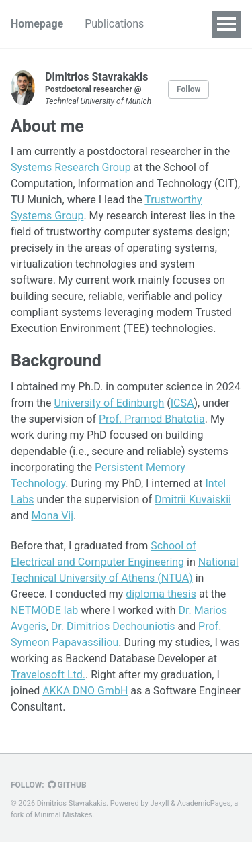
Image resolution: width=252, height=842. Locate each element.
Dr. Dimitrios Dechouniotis (113, 626)
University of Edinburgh (109, 403)
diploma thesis (161, 594)
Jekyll (159, 803)
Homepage (37, 23)
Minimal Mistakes (63, 814)
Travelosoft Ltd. (48, 674)
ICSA (182, 403)
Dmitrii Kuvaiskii (193, 499)
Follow (188, 89)
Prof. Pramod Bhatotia (152, 419)
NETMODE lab (44, 610)
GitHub (67, 785)
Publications (114, 23)
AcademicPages (204, 803)
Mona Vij (53, 515)
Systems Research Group (71, 167)
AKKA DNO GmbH (85, 690)
